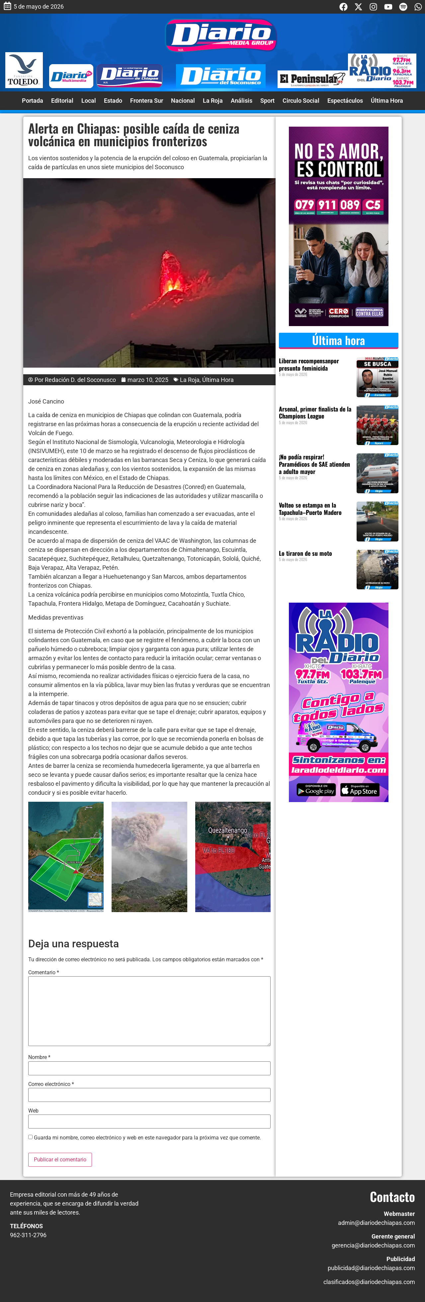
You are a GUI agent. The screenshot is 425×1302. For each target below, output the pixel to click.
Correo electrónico (51, 1084)
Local (88, 100)
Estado (113, 100)
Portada (32, 100)
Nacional (183, 100)
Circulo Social (301, 100)
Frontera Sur (146, 100)
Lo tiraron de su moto (305, 553)
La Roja (213, 100)
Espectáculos (345, 100)
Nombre (39, 1057)
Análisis (241, 100)
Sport (267, 100)
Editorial (62, 100)
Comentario (43, 972)
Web (33, 1111)
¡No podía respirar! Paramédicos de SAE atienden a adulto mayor (314, 463)
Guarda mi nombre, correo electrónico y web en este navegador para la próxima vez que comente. (147, 1137)
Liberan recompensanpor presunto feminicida (309, 364)
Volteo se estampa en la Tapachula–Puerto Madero (310, 509)
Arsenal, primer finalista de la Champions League (315, 412)
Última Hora (387, 100)
